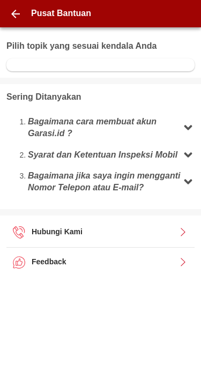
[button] (111, 128)
